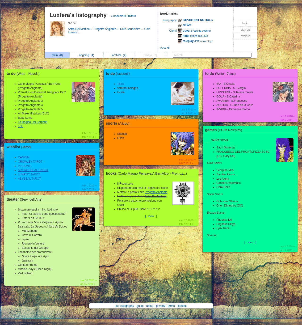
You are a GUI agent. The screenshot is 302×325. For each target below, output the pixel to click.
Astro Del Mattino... (81, 29)
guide (140, 306)
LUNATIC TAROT (29, 174)
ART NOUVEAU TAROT (33, 170)
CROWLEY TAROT (30, 161)
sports (119, 123)
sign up (245, 29)
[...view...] (151, 216)
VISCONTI (24, 166)
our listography (124, 306)
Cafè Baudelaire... (132, 29)
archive (119, 55)
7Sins (120, 83)
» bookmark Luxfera (123, 16)
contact (182, 306)
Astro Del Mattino (155, 196)
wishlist (20, 147)
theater (26, 199)
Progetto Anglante (156, 192)
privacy (160, 306)
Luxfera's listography (78, 15)
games (224, 130)
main (57, 55)
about (149, 306)
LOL (20, 126)
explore (245, 36)
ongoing (86, 55)
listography (170, 20)
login (245, 23)
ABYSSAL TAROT (29, 178)
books (147, 173)
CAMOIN (23, 157)
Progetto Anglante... (107, 29)
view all (164, 48)
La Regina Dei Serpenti (32, 122)
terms (171, 306)
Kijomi (173, 30)
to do (24, 74)
